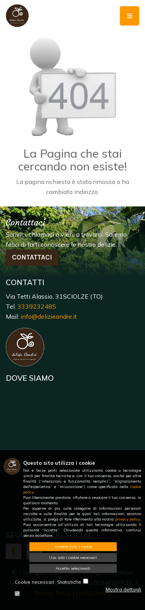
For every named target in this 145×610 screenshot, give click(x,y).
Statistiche (69, 582)
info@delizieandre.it (48, 316)
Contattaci (32, 257)
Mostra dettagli (123, 589)
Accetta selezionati (73, 568)
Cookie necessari (34, 582)
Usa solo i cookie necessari (73, 557)
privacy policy (127, 519)
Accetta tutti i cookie (73, 546)
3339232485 (36, 306)
